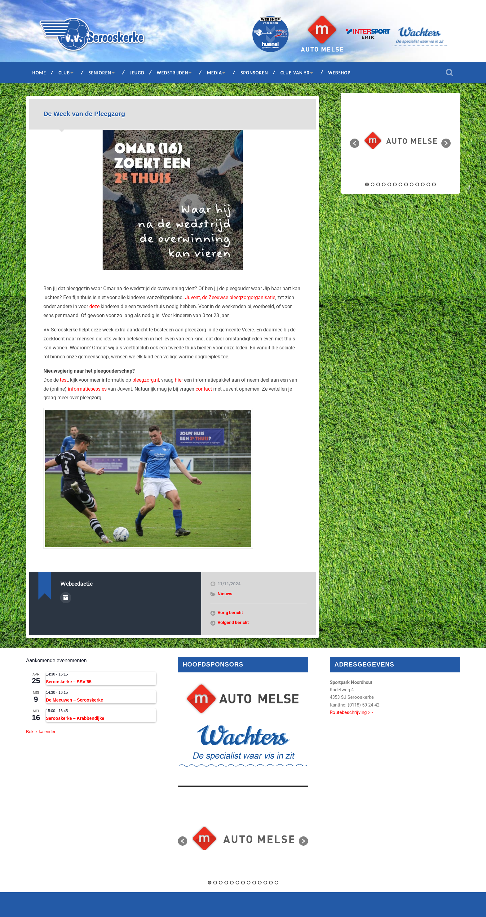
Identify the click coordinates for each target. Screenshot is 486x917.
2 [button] (372, 184)
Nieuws (225, 593)
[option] (400, 139)
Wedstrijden (172, 73)
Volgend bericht (233, 622)
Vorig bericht (230, 612)
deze (94, 306)
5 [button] (389, 184)
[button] (354, 143)
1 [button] (367, 184)
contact (204, 389)
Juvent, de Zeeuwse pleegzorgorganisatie (230, 297)
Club (64, 73)
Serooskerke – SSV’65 (68, 681)
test (64, 380)
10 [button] (417, 184)
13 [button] (434, 184)
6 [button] (395, 184)
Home (39, 73)
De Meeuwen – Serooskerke (74, 700)
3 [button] (378, 184)
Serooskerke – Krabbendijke (75, 718)
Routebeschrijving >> (351, 712)
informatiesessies (87, 389)
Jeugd (137, 73)
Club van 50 (295, 73)
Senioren (100, 73)
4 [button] (384, 184)
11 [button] (423, 184)
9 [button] (411, 184)
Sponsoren (254, 73)
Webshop (339, 73)
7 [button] (400, 184)
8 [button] (406, 184)
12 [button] (428, 184)
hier (179, 380)
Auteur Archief (65, 597)
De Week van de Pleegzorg (84, 113)
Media (214, 73)
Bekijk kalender (40, 731)
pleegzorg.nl (145, 380)
